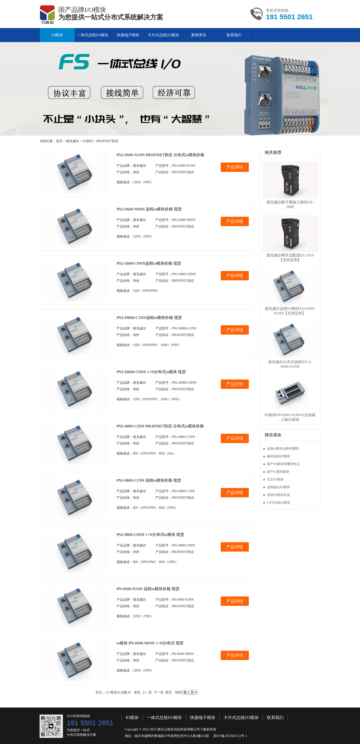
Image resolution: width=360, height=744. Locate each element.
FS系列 (88, 141)
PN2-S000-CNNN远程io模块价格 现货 (149, 263)
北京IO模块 (275, 479)
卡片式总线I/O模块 (163, 35)
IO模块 (57, 35)
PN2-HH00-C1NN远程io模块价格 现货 (149, 317)
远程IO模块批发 (278, 495)
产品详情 (234, 167)
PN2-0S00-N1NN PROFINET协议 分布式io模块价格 (160, 155)
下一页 (159, 692)
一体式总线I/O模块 (92, 35)
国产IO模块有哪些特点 (283, 464)
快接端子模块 (128, 35)
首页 (59, 141)
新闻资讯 (198, 35)
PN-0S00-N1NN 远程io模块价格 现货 (148, 589)
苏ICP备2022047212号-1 (230, 736)
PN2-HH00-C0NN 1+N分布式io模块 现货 (151, 372)
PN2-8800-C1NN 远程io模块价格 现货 (149, 480)
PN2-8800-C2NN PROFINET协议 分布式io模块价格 (160, 426)
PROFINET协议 (107, 141)
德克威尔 (72, 141)
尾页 (168, 692)
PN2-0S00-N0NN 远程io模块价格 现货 (149, 209)
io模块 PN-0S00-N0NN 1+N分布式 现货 (150, 643)
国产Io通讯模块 (278, 471)
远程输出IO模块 (278, 487)
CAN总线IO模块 (278, 502)
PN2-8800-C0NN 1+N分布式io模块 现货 (150, 534)
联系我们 (234, 35)
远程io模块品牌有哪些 (283, 448)
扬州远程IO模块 (278, 456)
